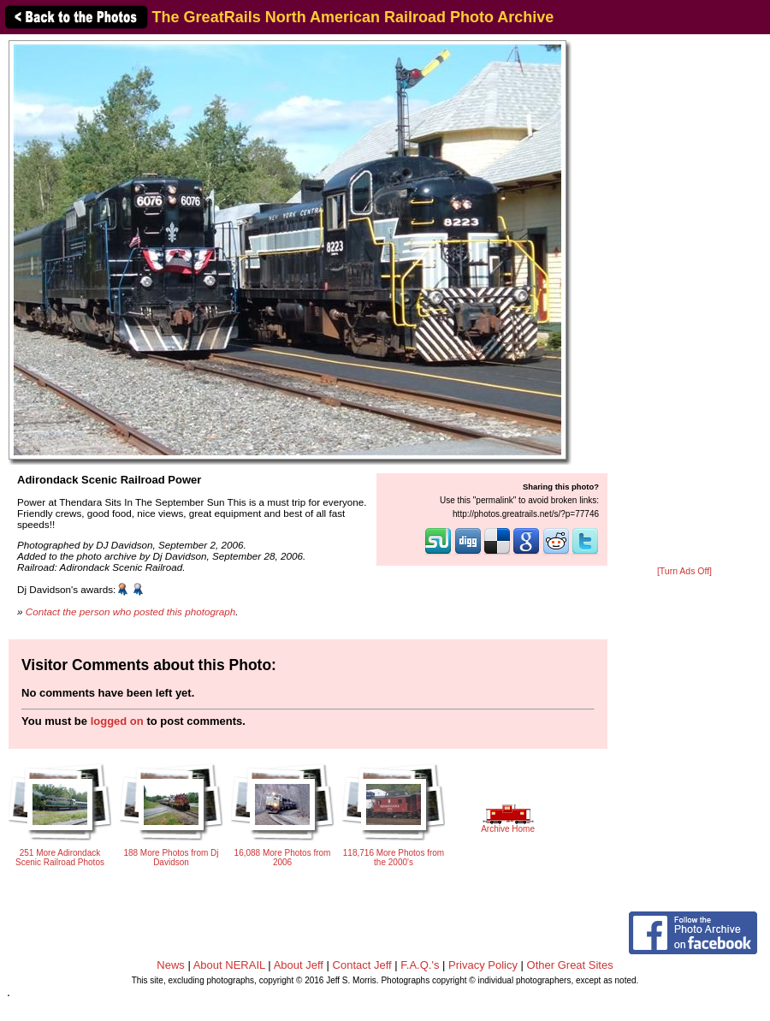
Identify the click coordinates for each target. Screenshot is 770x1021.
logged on (117, 721)
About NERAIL (229, 965)
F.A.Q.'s (419, 965)
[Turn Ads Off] (684, 571)
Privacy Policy (483, 965)
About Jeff (298, 965)
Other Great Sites (570, 965)
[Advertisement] (684, 301)
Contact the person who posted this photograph (131, 611)
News (171, 965)
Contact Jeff (362, 965)
